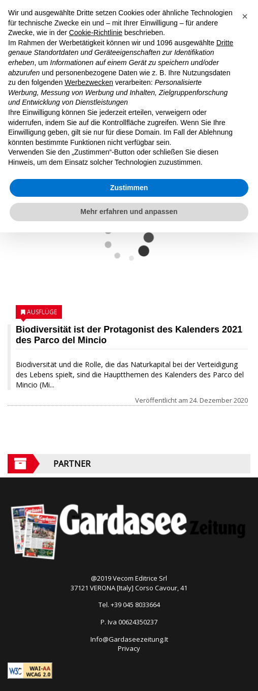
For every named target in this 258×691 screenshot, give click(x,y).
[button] (245, 16)
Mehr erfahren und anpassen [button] (128, 211)
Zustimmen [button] (129, 188)
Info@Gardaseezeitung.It (129, 639)
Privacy (129, 648)
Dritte (224, 43)
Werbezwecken (88, 82)
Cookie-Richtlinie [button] (95, 32)
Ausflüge (42, 312)
